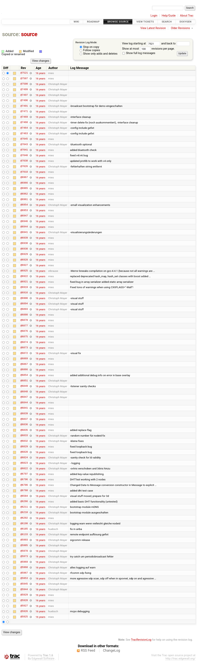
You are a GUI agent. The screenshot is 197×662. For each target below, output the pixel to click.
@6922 (24, 276)
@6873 (24, 347)
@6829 (24, 446)
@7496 (24, 100)
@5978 (24, 551)
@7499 (24, 89)
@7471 (24, 111)
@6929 (24, 254)
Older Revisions (180, 28)
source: (11, 34)
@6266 (24, 501)
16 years (40, 73)
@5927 (24, 606)
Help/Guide (169, 15)
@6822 (24, 468)
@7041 (24, 150)
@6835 (24, 430)
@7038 (24, 161)
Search (167, 21)
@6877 (24, 325)
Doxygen (185, 21)
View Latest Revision (153, 28)
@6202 (24, 518)
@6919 (24, 287)
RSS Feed (88, 650)
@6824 (24, 457)
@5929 (24, 595)
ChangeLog (111, 650)
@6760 (24, 490)
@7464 (24, 128)
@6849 (24, 386)
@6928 (24, 259)
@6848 (24, 391)
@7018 (24, 172)
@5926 (24, 611)
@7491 (24, 106)
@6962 (24, 193)
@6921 (24, 282)
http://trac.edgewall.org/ (180, 658)
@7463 (24, 133)
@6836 (24, 424)
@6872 (24, 353)
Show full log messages (138, 53)
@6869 (24, 358)
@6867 (24, 364)
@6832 (24, 441)
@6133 (24, 534)
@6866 (24, 369)
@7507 (24, 78)
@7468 (24, 122)
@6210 (24, 512)
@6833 (24, 435)
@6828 (24, 452)
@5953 (24, 578)
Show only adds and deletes (99, 53)
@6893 (24, 309)
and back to (175, 43)
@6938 (24, 243)
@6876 (24, 331)
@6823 (24, 463)
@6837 (24, 419)
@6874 (24, 342)
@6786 (24, 485)
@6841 (24, 408)
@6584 (24, 496)
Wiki (76, 21)
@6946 (24, 221)
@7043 (24, 144)
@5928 (24, 600)
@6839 (24, 413)
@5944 (24, 589)
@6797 (24, 474)
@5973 (24, 556)
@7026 (24, 166)
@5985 (24, 545)
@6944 (24, 227)
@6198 (24, 523)
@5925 (24, 617)
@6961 (24, 199)
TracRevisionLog (141, 639)
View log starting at (141, 43)
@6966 (24, 183)
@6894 (24, 303)
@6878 (24, 320)
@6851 (24, 380)
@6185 (24, 529)
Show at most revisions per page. (148, 48)
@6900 (24, 298)
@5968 (24, 567)
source (29, 34)
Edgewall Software (43, 658)
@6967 (24, 177)
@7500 (24, 84)
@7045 (24, 139)
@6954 (24, 205)
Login (153, 15)
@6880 (24, 314)
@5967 (24, 573)
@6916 (24, 292)
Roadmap (93, 21)
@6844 (24, 402)
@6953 (24, 210)
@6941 (24, 232)
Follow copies (90, 50)
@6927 (24, 265)
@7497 (24, 95)
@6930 (24, 248)
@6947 (24, 216)
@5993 (24, 540)
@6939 (24, 238)
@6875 (24, 336)
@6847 (24, 397)
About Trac (187, 15)
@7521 (24, 73)
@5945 (24, 583)
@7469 (24, 117)
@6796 (24, 479)
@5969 (24, 562)
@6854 (24, 375)
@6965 (24, 188)
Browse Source (118, 21)
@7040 (24, 155)
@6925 (24, 271)
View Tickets (145, 21)
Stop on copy (89, 47)
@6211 (24, 507)
